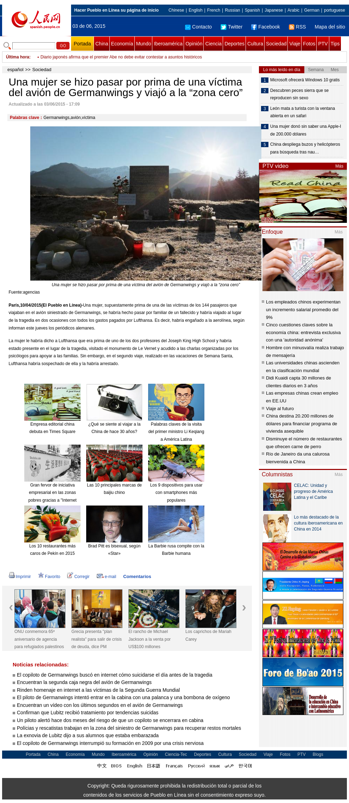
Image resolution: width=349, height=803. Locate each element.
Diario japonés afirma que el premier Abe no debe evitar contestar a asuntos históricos (121, 57)
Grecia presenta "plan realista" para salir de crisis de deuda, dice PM (96, 639)
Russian (232, 10)
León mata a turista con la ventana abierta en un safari (302, 112)
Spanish (252, 10)
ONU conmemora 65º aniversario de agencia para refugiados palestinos (39, 639)
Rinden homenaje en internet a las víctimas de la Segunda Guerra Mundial (98, 690)
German (311, 10)
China (101, 43)
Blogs (318, 754)
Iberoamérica (168, 43)
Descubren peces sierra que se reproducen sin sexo (299, 94)
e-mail (106, 576)
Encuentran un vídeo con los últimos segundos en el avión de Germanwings (100, 705)
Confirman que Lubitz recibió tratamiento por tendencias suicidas (87, 712)
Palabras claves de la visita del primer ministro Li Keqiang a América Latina (176, 432)
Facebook (265, 27)
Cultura (255, 43)
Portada (82, 43)
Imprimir (20, 576)
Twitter (231, 27)
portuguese (334, 10)
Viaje (294, 43)
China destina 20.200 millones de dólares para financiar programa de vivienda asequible (301, 423)
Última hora (17, 57)
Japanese (274, 10)
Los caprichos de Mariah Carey (208, 635)
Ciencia (213, 43)
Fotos (309, 43)
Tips (335, 43)
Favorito (49, 576)
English (195, 10)
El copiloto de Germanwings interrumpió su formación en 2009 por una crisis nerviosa (110, 743)
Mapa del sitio (330, 27)
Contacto (198, 27)
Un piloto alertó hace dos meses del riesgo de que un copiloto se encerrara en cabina (110, 720)
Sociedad (276, 43)
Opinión (193, 43)
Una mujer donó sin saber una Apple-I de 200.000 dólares (305, 130)
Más (339, 166)
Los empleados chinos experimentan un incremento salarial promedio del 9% (303, 309)
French (213, 10)
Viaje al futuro (280, 408)
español (15, 69)
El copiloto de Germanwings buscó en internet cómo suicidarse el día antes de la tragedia (114, 675)
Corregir (78, 576)
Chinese (176, 10)
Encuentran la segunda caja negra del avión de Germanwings (84, 682)
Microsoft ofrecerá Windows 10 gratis (305, 79)
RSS (297, 27)
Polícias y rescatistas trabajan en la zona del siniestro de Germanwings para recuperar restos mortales (129, 728)
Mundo (143, 43)
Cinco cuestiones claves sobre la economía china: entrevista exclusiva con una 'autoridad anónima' (303, 332)
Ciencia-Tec (176, 754)
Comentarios (137, 576)
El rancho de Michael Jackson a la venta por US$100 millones (149, 639)
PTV (323, 43)
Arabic (293, 10)
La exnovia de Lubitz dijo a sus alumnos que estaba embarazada (88, 735)
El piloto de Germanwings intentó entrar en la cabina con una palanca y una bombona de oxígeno (123, 697)
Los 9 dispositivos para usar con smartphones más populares (176, 493)
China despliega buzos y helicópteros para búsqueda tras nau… (305, 148)
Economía (122, 43)
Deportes (234, 43)
